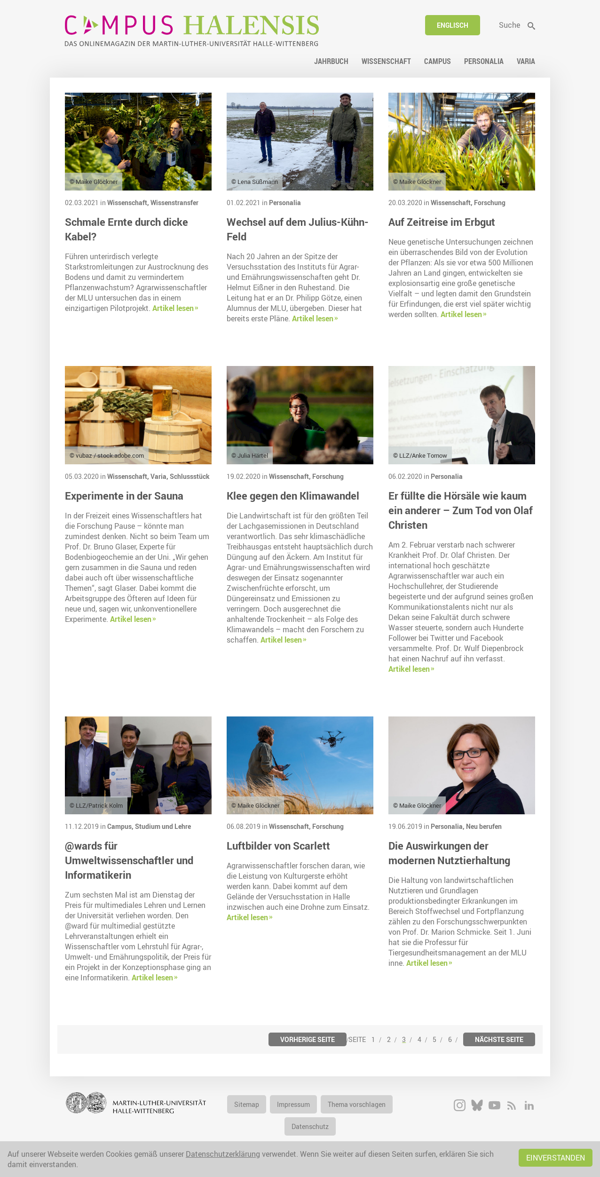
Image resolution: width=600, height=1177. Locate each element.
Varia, (160, 476)
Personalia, (448, 826)
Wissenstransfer (174, 202)
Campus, (121, 826)
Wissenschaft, (128, 202)
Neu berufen (484, 826)
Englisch (452, 25)
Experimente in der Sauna (124, 495)
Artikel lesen (173, 308)
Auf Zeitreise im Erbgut (441, 222)
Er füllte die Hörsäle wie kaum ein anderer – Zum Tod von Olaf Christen (460, 510)
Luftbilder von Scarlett (278, 845)
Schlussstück (190, 476)
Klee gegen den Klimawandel (293, 495)
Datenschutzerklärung (223, 1154)
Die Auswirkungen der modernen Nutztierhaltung (449, 852)
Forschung (489, 202)
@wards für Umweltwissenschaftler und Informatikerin (129, 860)
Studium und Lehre (163, 826)
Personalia (285, 202)
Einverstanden (555, 1158)
